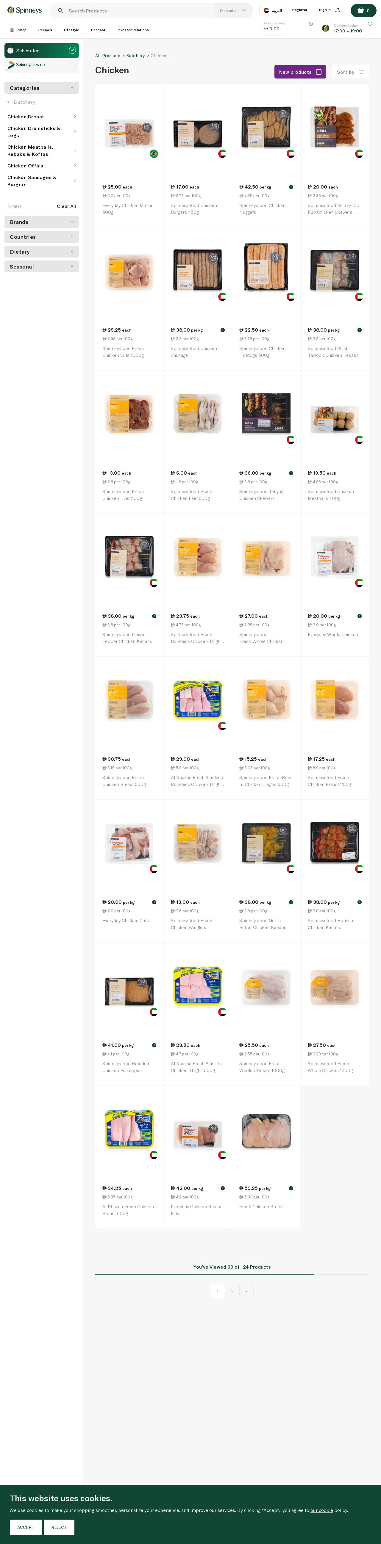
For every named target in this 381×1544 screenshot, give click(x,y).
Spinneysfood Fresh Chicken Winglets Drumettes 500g (191, 927)
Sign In (329, 9)
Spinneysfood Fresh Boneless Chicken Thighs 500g (197, 641)
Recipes (45, 30)
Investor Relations (133, 30)
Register (299, 9)
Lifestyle (71, 30)
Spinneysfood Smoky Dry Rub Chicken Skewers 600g (333, 212)
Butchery (21, 102)
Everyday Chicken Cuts (125, 920)
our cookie (321, 1510)
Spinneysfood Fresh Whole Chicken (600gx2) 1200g (261, 641)
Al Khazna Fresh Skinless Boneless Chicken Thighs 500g (197, 784)
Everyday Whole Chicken (333, 634)
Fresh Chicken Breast (261, 1206)
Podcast (98, 30)
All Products (107, 55)
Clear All (66, 206)
